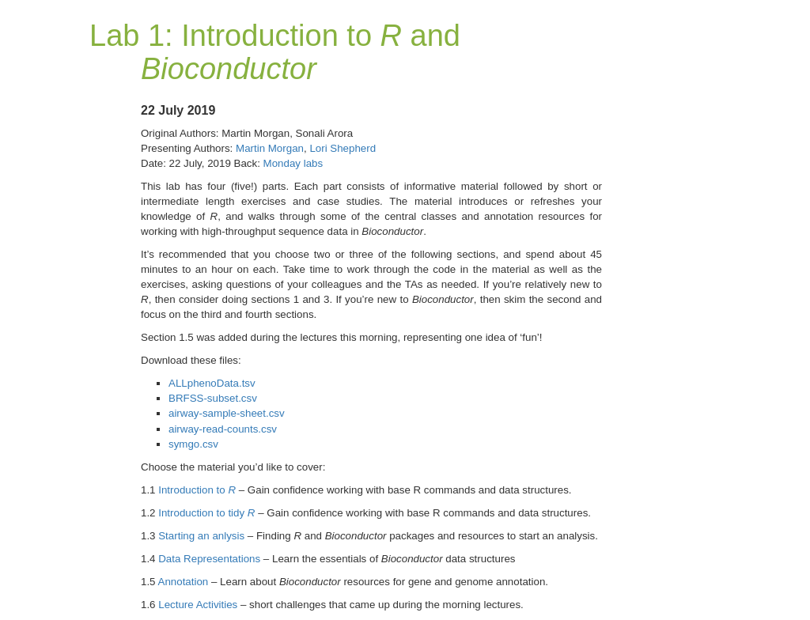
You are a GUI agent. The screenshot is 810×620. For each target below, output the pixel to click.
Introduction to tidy (206, 513)
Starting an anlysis (201, 536)
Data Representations (209, 559)
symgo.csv (193, 444)
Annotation (183, 582)
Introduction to (197, 490)
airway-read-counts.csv (222, 429)
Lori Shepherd (342, 148)
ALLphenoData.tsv (211, 383)
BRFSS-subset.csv (212, 398)
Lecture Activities (197, 605)
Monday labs (293, 163)
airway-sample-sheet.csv (226, 413)
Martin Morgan (270, 148)
